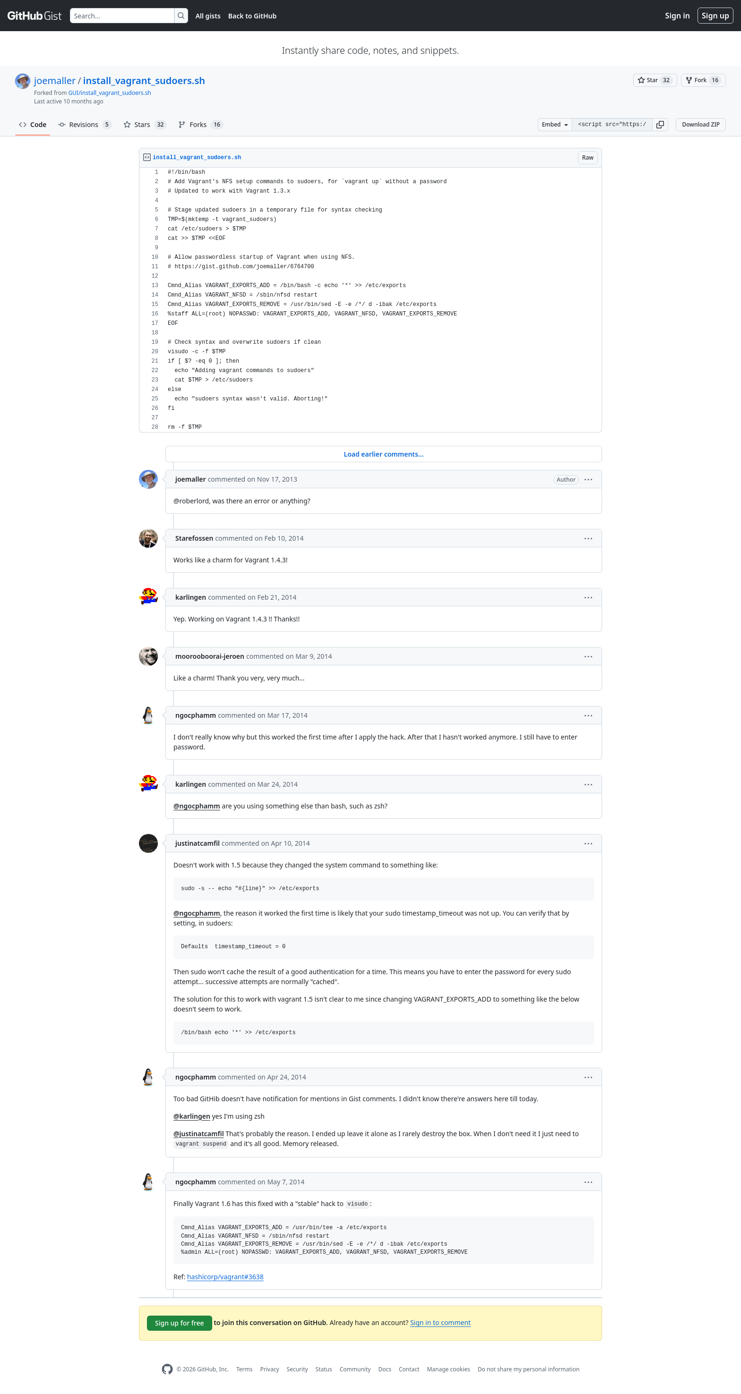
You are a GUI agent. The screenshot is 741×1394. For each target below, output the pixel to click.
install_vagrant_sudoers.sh (144, 80)
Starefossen (194, 538)
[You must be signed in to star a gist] (655, 80)
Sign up (715, 15)
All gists (208, 15)
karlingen (190, 597)
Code (33, 124)
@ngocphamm (196, 805)
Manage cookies (448, 1369)
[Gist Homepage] (35, 15)
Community (355, 1369)
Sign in (677, 15)
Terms (244, 1369)
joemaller (55, 80)
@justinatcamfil (198, 1133)
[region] (370, 300)
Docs (384, 1369)
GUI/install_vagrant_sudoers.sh (110, 93)
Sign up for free (179, 1322)
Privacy (269, 1369)
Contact (409, 1369)
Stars (145, 124)
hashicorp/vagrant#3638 (225, 1276)
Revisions (85, 124)
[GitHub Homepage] (167, 1369)
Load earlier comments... (383, 454)
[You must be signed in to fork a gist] (703, 80)
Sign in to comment (440, 1322)
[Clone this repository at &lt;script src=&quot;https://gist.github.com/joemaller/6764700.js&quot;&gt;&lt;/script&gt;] (612, 124)
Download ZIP (701, 124)
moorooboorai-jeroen (209, 656)
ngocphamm (195, 715)
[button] (660, 124)
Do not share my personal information (529, 1369)
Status (324, 1369)
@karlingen (191, 1116)
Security (297, 1369)
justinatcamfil (197, 843)
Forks (200, 124)
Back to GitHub (252, 15)
